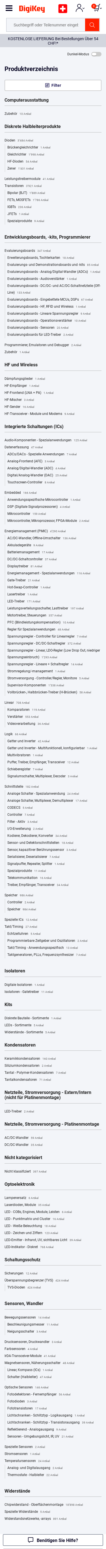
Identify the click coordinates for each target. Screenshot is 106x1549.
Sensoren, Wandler (24, 1303)
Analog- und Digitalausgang (34, 1468)
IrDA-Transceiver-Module (30, 1356)
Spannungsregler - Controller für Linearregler (47, 636)
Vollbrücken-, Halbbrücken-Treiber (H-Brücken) (49, 692)
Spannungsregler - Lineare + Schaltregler (45, 664)
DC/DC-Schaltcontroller (32, 559)
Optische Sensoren (26, 1387)
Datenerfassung (24, 447)
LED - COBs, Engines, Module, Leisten (38, 1212)
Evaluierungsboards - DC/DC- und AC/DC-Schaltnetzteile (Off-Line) (53, 290)
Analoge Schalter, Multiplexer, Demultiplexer (47, 801)
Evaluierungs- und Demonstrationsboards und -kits (53, 265)
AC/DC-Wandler (23, 1138)
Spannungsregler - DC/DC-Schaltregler (44, 643)
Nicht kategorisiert (23, 1157)
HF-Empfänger (22, 386)
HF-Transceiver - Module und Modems (39, 414)
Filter (56, 85)
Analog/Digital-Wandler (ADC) (36, 468)
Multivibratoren (25, 755)
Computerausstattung (27, 100)
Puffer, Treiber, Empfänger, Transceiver (43, 762)
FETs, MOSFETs (27, 200)
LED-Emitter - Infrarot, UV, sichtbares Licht (43, 1240)
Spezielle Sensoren (25, 1447)
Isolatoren (15, 971)
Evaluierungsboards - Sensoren (37, 328)
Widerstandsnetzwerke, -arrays (35, 1519)
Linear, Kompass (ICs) (30, 1370)
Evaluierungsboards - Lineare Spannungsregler (48, 313)
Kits (8, 1004)
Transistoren (23, 186)
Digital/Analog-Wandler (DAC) (37, 475)
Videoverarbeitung (28, 724)
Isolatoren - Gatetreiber (29, 992)
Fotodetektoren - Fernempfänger (38, 1394)
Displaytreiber (24, 566)
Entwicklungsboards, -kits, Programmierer (47, 237)
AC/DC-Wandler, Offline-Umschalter (41, 538)
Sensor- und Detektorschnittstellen (40, 843)
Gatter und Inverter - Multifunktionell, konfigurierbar (52, 748)
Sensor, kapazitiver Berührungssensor (41, 850)
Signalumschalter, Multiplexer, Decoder (42, 776)
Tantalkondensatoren (28, 1080)
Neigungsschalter (26, 1331)
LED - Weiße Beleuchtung (30, 1226)
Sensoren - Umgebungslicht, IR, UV (40, 1436)
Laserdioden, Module (27, 1205)
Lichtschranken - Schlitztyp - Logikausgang (46, 1415)
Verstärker (22, 717)
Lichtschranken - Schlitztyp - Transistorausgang (50, 1422)
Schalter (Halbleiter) (29, 1377)
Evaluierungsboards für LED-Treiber (40, 335)
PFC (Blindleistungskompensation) (40, 622)
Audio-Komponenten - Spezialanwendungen (46, 440)
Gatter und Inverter (28, 741)
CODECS (20, 808)
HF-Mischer (19, 400)
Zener (20, 168)
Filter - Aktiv (22, 822)
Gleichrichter (25, 154)
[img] (32, 10)
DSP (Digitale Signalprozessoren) (38, 507)
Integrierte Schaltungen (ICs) (34, 426)
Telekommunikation (29, 878)
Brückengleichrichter (28, 147)
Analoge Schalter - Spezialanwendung (43, 794)
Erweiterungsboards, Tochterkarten (40, 258)
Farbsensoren (21, 1349)
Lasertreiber (22, 594)
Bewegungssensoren (27, 1317)
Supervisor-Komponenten (35, 685)
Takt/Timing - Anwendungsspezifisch (42, 948)
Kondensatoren (20, 1045)
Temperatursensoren (27, 1461)
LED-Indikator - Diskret (29, 1247)
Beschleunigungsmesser (32, 1324)
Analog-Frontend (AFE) (31, 461)
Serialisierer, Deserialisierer (33, 857)
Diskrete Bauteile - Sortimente (33, 1018)
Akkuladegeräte (25, 545)
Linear (17, 703)
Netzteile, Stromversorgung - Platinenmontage (52, 1124)
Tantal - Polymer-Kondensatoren (35, 1073)
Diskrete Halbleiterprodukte (33, 126)
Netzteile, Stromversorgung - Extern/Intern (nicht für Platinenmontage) (48, 1095)
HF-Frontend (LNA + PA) (29, 393)
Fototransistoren (27, 1408)
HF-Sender (19, 407)
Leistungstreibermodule (29, 179)
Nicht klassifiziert (25, 1171)
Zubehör (18, 114)
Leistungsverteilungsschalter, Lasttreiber (45, 608)
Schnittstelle (22, 786)
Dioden (19, 140)
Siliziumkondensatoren (28, 1066)
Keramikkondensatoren (30, 1058)
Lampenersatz (21, 1198)
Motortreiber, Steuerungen (34, 615)
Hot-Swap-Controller (28, 587)
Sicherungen (21, 1273)
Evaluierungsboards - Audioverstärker (42, 279)
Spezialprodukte (25, 221)
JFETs (18, 214)
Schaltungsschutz (22, 1259)
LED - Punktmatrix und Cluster (34, 1219)
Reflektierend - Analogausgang (36, 1429)
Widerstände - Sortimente (30, 1032)
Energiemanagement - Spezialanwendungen (48, 573)
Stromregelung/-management (36, 671)
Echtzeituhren (23, 934)
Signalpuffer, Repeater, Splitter (35, 864)
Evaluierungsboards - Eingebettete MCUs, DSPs (50, 299)
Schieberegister (25, 769)
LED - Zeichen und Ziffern (31, 1233)
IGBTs (19, 207)
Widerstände (17, 1491)
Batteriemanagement (30, 552)
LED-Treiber (23, 601)
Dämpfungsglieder (25, 379)
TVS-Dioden (24, 1287)
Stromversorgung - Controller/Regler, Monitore (48, 678)
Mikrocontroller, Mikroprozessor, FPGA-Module (48, 521)
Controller (20, 815)
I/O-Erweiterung (25, 829)
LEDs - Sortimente (24, 1025)
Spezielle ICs (21, 920)
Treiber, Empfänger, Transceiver (37, 885)
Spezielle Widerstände (27, 1512)
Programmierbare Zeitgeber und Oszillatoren (47, 941)
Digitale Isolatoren (24, 985)
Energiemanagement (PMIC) (35, 531)
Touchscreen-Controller (31, 482)
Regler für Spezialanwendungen (38, 629)
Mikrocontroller (26, 514)
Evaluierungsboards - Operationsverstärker (46, 320)
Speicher (19, 895)
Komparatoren (26, 710)
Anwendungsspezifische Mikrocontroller (43, 500)
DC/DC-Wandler (23, 1145)
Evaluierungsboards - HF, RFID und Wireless (46, 306)
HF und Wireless (21, 364)
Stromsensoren (22, 1454)
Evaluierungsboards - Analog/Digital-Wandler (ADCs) (53, 272)
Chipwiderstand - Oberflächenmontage (44, 1505)
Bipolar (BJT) (26, 193)
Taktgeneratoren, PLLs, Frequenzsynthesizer (46, 955)
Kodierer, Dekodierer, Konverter (37, 836)
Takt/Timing (21, 927)
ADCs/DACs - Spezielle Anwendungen (42, 454)
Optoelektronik (20, 1184)
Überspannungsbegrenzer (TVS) (37, 1280)
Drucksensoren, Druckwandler (33, 1342)
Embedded (20, 493)
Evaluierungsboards (28, 251)
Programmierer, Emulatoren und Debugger (43, 345)
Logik (16, 734)
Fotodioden (22, 1401)
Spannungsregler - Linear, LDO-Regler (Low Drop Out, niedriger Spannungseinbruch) (53, 654)
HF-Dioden (22, 161)
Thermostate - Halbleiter (32, 1475)
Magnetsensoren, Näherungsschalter (39, 1363)
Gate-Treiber (23, 580)
